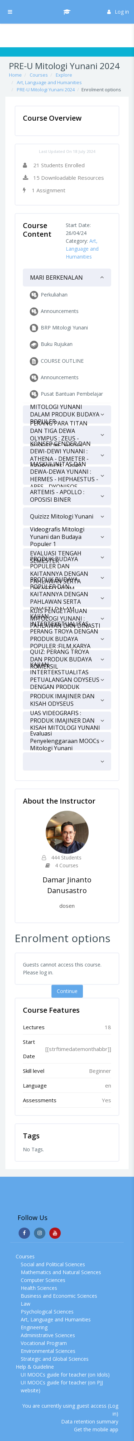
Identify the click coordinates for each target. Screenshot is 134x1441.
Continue (67, 991)
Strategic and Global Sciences (55, 1358)
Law (25, 1303)
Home (15, 75)
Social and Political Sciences (53, 1264)
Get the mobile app (96, 1429)
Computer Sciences (43, 1280)
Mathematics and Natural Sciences (61, 1272)
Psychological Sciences (47, 1311)
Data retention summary (89, 1421)
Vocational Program (44, 1343)
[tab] (67, 277)
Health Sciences (39, 1288)
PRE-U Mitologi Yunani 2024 (46, 89)
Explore (64, 75)
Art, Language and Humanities (49, 82)
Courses (39, 75)
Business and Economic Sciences (59, 1295)
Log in (118, 11)
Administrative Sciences (48, 1335)
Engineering (34, 1327)
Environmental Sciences (48, 1351)
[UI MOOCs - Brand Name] (67, 12)
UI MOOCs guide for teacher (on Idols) (65, 1374)
